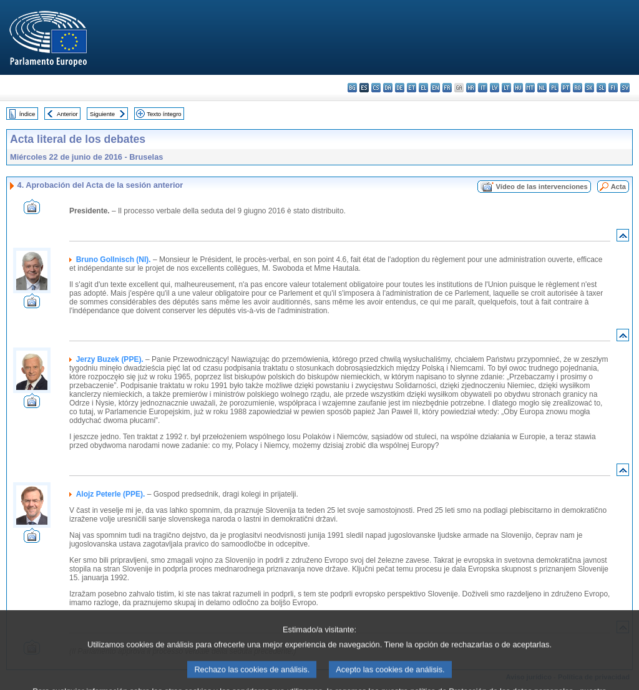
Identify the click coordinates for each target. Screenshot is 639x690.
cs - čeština (376, 87)
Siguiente (102, 113)
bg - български (352, 87)
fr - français (447, 87)
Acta (618, 186)
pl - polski (554, 87)
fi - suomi (613, 87)
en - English (435, 87)
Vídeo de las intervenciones (541, 186)
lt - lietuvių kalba (506, 87)
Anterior (67, 113)
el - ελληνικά (423, 87)
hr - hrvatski (471, 87)
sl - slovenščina (601, 87)
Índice (27, 113)
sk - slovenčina (589, 87)
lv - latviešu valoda (494, 87)
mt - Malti (530, 87)
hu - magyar (518, 87)
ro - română (577, 87)
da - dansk (388, 87)
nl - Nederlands (542, 87)
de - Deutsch (399, 87)
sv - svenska (625, 87)
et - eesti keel (411, 87)
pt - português (565, 87)
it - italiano (482, 87)
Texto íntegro (164, 113)
